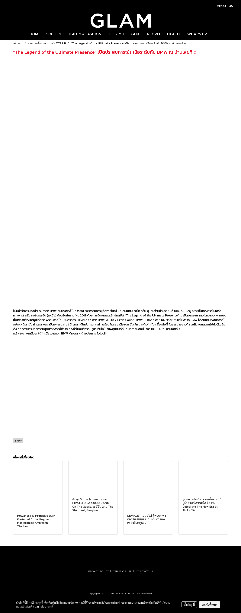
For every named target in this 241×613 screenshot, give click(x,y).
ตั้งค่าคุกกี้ (189, 604)
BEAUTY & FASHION (84, 34)
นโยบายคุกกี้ (46, 606)
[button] (213, 33)
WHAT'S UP (197, 34)
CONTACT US (144, 571)
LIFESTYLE (116, 34)
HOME (34, 34)
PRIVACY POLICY (98, 571)
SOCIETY (53, 34)
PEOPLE (154, 34)
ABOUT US (225, 6)
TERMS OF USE (122, 571)
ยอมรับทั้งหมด (209, 604)
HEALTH (174, 34)
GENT (136, 34)
